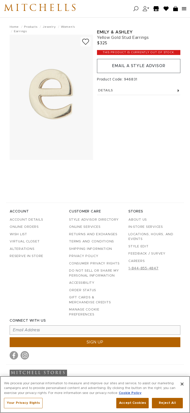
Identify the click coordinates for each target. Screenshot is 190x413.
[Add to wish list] (86, 41)
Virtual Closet (25, 241)
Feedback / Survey (147, 253)
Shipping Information (90, 249)
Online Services (84, 227)
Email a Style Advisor (139, 66)
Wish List (18, 234)
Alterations (22, 249)
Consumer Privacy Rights (94, 263)
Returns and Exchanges (93, 234)
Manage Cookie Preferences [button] (84, 312)
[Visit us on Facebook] (14, 355)
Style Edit (138, 246)
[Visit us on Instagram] (25, 355)
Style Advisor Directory (94, 219)
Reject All (167, 403)
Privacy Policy (83, 256)
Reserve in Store (26, 256)
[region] (95, 394)
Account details (26, 219)
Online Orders (24, 227)
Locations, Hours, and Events (150, 237)
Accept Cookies (132, 403)
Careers (136, 261)
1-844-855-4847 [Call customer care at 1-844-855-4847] (143, 268)
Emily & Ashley (115, 32)
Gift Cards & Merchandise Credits (90, 300)
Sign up (95, 342)
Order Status (82, 290)
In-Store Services (145, 227)
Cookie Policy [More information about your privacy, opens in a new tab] (130, 393)
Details (138, 90)
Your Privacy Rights (23, 403)
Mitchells (42, 8)
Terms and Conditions (91, 241)
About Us (137, 219)
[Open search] (136, 9)
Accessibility (82, 282)
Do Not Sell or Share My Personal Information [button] (94, 273)
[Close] (182, 384)
